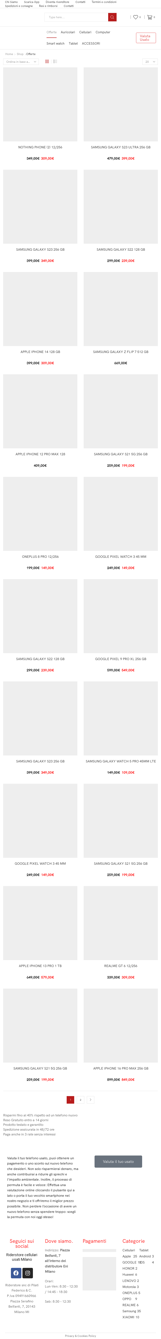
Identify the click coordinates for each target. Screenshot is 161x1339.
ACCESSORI (91, 43)
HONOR (129, 1268)
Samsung (129, 1311)
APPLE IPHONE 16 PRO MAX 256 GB (120, 1068)
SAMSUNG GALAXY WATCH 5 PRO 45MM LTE (121, 761)
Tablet (73, 43)
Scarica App (31, 2)
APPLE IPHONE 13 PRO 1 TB (40, 966)
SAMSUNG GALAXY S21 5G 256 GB (121, 454)
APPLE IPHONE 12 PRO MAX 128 (40, 454)
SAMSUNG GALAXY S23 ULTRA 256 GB (121, 147)
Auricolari (68, 32)
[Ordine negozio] (21, 62)
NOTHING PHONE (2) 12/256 (40, 147)
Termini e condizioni (104, 2)
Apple (129, 1256)
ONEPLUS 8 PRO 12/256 (40, 556)
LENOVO (129, 1281)
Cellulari (85, 32)
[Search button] (112, 17)
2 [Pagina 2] (80, 1099)
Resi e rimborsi (48, 6)
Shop (20, 54)
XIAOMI (129, 1317)
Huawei (129, 1274)
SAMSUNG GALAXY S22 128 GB (121, 249)
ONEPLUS (129, 1293)
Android (146, 1256)
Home (9, 54)
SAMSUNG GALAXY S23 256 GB (40, 249)
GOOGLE (129, 1262)
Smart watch (56, 43)
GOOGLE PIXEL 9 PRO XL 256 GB (120, 659)
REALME (129, 1305)
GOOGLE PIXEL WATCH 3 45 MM (120, 556)
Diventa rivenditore (57, 2)
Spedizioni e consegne (19, 6)
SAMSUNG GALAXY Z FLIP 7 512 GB (120, 352)
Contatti (80, 2)
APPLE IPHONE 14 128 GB (40, 352)
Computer (103, 32)
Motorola (129, 1287)
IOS (146, 1262)
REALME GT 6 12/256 (120, 966)
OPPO (129, 1299)
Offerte (52, 32)
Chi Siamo (11, 2)
